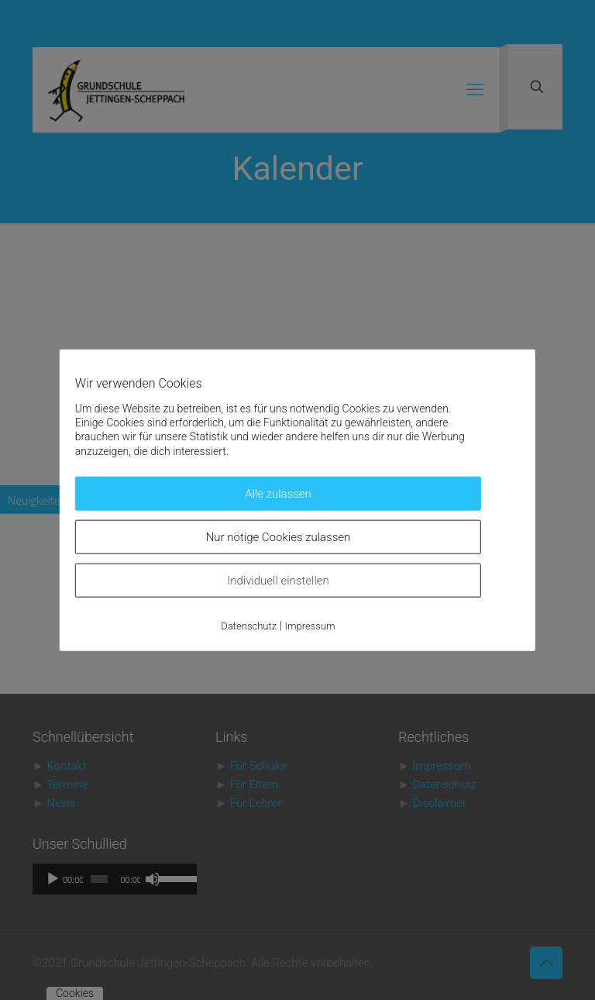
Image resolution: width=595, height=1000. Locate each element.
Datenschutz (249, 625)
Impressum (310, 625)
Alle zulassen (278, 493)
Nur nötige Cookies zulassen (278, 536)
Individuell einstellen (278, 580)
